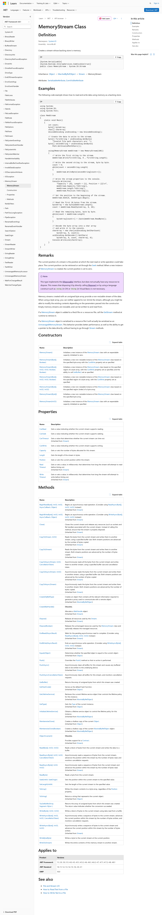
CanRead (43, 429)
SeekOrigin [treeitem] (9, 235)
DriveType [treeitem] (8, 73)
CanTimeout (44, 438)
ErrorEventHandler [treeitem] (12, 86)
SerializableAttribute (56, 80)
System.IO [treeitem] (9, 32)
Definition (136, 23)
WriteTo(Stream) (46, 842)
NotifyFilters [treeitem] (9, 203)
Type (73, 704)
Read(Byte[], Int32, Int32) (49, 748)
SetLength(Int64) (46, 784)
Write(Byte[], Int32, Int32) (49, 811)
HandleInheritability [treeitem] (12, 158)
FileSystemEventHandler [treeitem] (14, 145)
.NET (48, 18)
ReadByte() (44, 775)
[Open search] (150, 3)
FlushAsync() (44, 665)
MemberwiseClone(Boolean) (50, 728)
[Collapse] (30, 16)
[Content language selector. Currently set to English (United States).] (14, 910)
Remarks (135, 29)
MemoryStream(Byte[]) (48, 394)
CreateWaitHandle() (47, 607)
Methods (135, 39)
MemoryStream (47, 268)
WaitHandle (78, 611)
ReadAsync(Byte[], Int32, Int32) (77, 636)
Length (42, 455)
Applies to (136, 42)
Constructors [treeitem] (12, 190)
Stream (82, 74)
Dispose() (92, 285)
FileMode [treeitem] (8, 118)
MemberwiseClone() (47, 721)
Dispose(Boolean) (46, 626)
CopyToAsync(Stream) (48, 584)
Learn (41, 18)
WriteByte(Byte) (45, 838)
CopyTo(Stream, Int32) (48, 537)
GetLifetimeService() (47, 694)
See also (135, 46)
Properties (136, 36)
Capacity (43, 450)
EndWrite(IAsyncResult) (48, 643)
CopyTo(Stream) (46, 549)
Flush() (42, 660)
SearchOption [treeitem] (10, 231)
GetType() (43, 704)
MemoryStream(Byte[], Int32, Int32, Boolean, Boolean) (48, 369)
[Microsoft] (4, 3)
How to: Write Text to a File (54, 892)
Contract (85, 740)
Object (52, 74)
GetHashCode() (45, 687)
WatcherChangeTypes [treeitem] (13, 285)
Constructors (137, 33)
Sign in (156, 3)
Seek (94, 265)
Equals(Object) (45, 653)
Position (42, 460)
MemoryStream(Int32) (48, 401)
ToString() (43, 796)
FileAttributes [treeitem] (10, 100)
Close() (42, 524)
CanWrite (91, 362)
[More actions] (121, 19)
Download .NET (152, 10)
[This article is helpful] (150, 54)
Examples (135, 26)
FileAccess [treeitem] (9, 95)
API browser (59, 18)
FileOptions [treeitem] (9, 127)
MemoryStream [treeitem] (13, 185)
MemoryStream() (46, 352)
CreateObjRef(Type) (47, 597)
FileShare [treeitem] (8, 131)
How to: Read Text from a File (55, 889)
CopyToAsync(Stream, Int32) (50, 572)
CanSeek (43, 434)
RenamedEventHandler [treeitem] (13, 226)
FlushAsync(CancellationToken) (51, 675)
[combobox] (17, 22)
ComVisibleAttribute (74, 80)
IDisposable (68, 281)
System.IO (52, 41)
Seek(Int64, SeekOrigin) (48, 779)
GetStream (108, 312)
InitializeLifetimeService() (49, 711)
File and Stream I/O (51, 886)
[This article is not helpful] (153, 54)
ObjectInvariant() (46, 736)
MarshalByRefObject (67, 74)
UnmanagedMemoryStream (50, 324)
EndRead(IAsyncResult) (48, 633)
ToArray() (43, 789)
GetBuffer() (77, 372)
